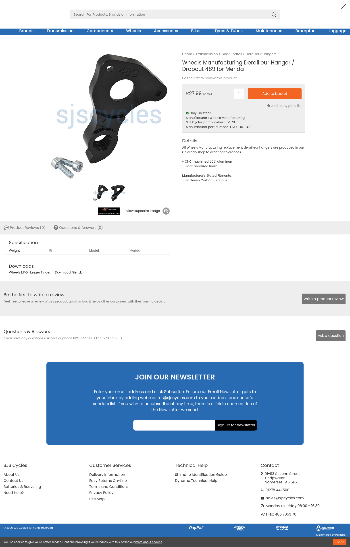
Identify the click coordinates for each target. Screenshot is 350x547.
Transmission (60, 30)
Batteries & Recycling (22, 486)
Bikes (196, 30)
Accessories (166, 30)
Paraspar (340, 535)
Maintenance (269, 30)
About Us (11, 474)
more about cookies (148, 542)
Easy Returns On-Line (108, 480)
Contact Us (13, 480)
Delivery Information (107, 474)
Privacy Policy (101, 492)
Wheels (133, 30)
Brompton (306, 30)
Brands (26, 30)
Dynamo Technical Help (196, 480)
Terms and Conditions (109, 486)
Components (100, 30)
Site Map (97, 498)
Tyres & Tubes (229, 30)
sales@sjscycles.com (285, 498)
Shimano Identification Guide (201, 474)
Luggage (337, 30)
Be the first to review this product (209, 78)
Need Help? (14, 492)
